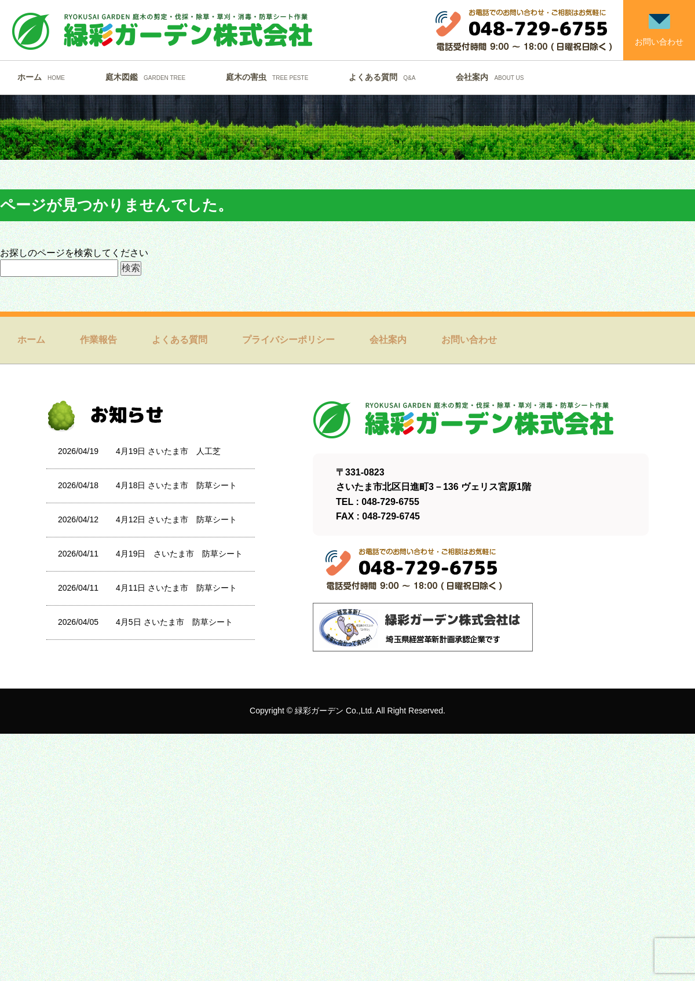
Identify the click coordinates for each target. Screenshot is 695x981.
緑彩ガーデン (319, 710)
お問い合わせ (469, 340)
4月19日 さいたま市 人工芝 (168, 451)
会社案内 (492, 77)
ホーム (44, 77)
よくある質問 (385, 77)
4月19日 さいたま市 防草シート (179, 553)
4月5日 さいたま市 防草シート (174, 622)
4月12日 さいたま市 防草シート (176, 519)
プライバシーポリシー (288, 340)
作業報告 (98, 340)
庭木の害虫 (270, 77)
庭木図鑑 (148, 77)
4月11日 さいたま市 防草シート (176, 587)
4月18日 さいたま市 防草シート (176, 485)
